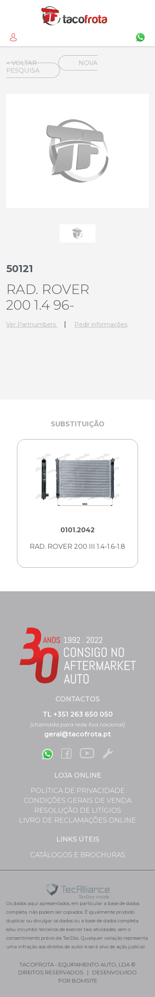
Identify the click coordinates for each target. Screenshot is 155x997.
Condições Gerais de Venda (77, 800)
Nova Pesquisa (52, 66)
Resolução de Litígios (77, 810)
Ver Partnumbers (31, 324)
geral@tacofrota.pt (77, 734)
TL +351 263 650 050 (78, 714)
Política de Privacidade (78, 791)
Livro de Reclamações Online (77, 820)
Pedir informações (100, 324)
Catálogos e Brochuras (77, 855)
